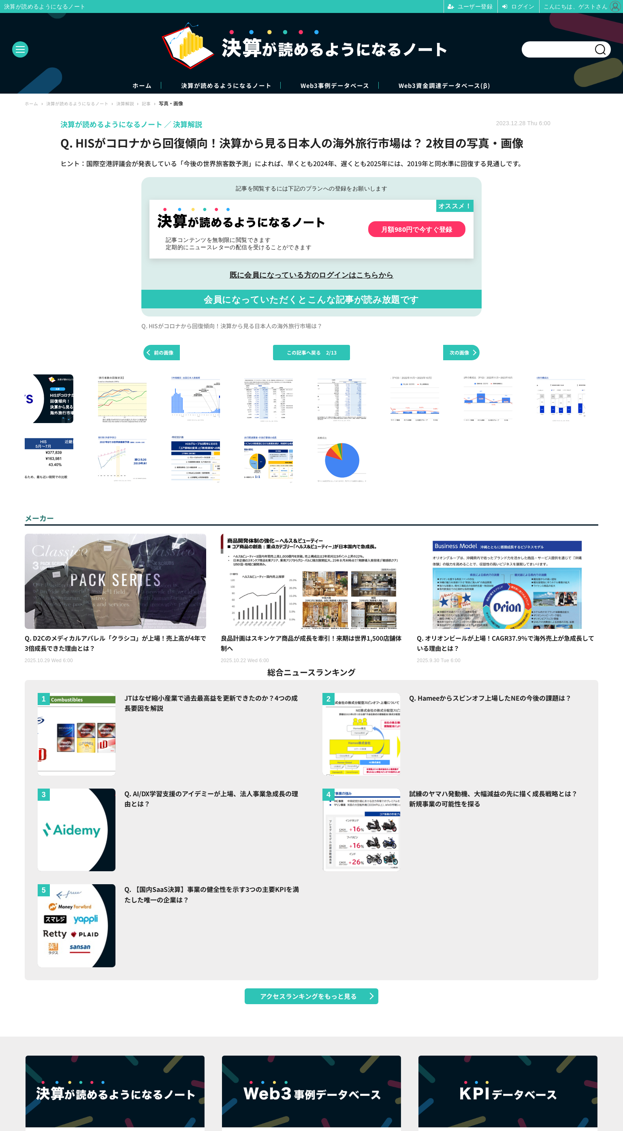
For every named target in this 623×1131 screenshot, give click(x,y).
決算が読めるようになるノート (216, 86)
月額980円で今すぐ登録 (416, 230)
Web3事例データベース (341, 86)
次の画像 (459, 353)
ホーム (117, 86)
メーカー (41, 518)
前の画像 (163, 353)
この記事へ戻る (312, 353)
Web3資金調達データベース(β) (468, 86)
